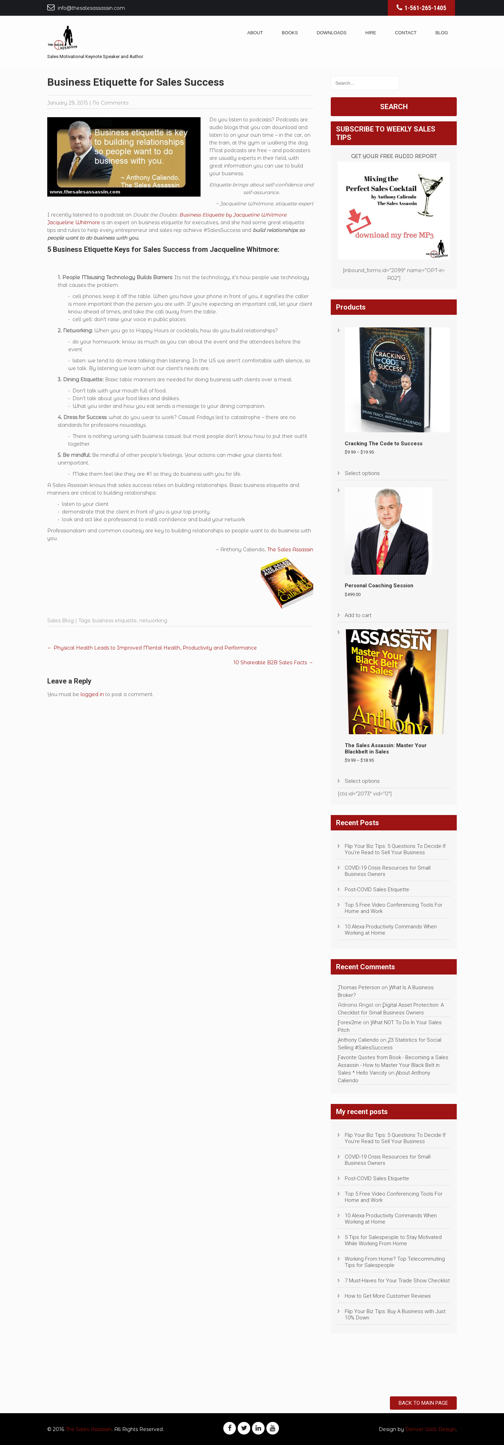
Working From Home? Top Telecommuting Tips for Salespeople (395, 1262)
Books (290, 32)
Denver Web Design (430, 1429)
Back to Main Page (423, 1403)
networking (153, 620)
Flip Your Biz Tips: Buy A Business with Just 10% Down (395, 1314)
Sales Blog (60, 620)
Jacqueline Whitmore (73, 222)
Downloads (331, 32)
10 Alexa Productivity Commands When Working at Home (391, 929)
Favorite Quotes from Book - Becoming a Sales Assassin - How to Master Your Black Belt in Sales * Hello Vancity (393, 1065)
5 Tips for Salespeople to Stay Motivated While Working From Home (393, 1240)
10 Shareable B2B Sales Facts (273, 662)
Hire (370, 32)
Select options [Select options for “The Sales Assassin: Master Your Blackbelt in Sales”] (362, 781)
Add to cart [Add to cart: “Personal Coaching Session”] (358, 615)
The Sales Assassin (290, 549)
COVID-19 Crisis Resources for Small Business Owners (387, 871)
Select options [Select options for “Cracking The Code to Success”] (362, 473)
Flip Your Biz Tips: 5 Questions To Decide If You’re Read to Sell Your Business (395, 849)
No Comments (110, 103)
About (255, 32)
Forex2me (350, 1022)
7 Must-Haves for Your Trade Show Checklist (397, 1280)
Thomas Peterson (359, 987)
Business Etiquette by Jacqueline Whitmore (232, 215)
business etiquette (114, 620)
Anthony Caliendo (358, 1040)
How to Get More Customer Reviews (388, 1296)
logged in (92, 694)
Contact (405, 32)
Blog (441, 32)
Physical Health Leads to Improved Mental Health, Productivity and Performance (152, 648)
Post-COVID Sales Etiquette (377, 889)
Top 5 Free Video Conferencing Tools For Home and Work (393, 908)
